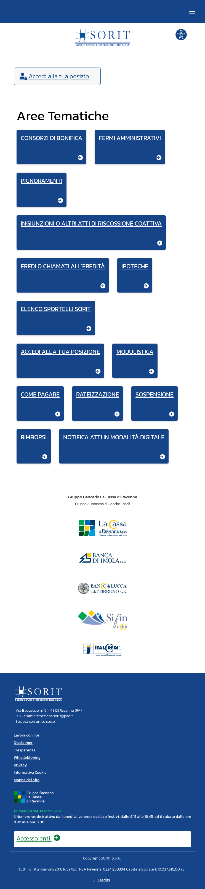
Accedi (58, 76)
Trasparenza (25, 750)
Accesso (39, 838)
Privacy (20, 765)
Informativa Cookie (30, 772)
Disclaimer (23, 743)
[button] (181, 34)
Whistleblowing (27, 758)
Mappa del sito (26, 780)
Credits (104, 880)
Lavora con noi (26, 735)
